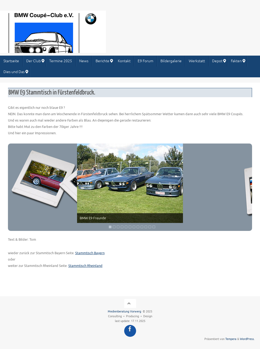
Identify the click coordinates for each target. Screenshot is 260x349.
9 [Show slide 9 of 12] (142, 227)
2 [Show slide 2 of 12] (114, 227)
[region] (130, 187)
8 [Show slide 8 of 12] (138, 227)
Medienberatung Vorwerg (124, 311)
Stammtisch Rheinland (85, 265)
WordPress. (247, 339)
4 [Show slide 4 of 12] (122, 227)
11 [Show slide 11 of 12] (150, 227)
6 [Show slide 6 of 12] (130, 227)
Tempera (230, 339)
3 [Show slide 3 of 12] (118, 227)
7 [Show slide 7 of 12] (134, 227)
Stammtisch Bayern (90, 253)
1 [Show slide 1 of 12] (110, 227)
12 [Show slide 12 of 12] (154, 227)
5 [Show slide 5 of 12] (126, 227)
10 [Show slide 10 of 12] (146, 227)
